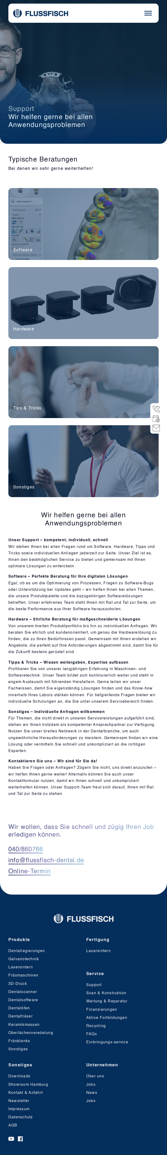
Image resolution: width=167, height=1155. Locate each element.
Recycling (96, 1026)
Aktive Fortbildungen (106, 1018)
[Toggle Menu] (148, 13)
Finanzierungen (101, 1010)
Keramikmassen (24, 1025)
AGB (12, 1125)
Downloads (19, 1076)
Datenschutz (20, 1117)
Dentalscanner (22, 992)
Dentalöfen (19, 1008)
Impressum (19, 1109)
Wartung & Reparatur (107, 1001)
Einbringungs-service (107, 1042)
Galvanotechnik (23, 959)
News (91, 1093)
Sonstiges (18, 1049)
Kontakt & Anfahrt (25, 1093)
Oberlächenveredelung (30, 1033)
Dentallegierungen (26, 951)
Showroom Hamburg (28, 1085)
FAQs (91, 1034)
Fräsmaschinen (23, 975)
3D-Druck (17, 984)
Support (94, 985)
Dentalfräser (20, 1016)
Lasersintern (20, 967)
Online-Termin (29, 871)
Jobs (91, 1085)
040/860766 (25, 849)
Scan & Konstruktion (106, 993)
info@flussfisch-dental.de (46, 860)
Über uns (95, 1076)
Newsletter (19, 1101)
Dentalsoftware (23, 1000)
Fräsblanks (19, 1041)
